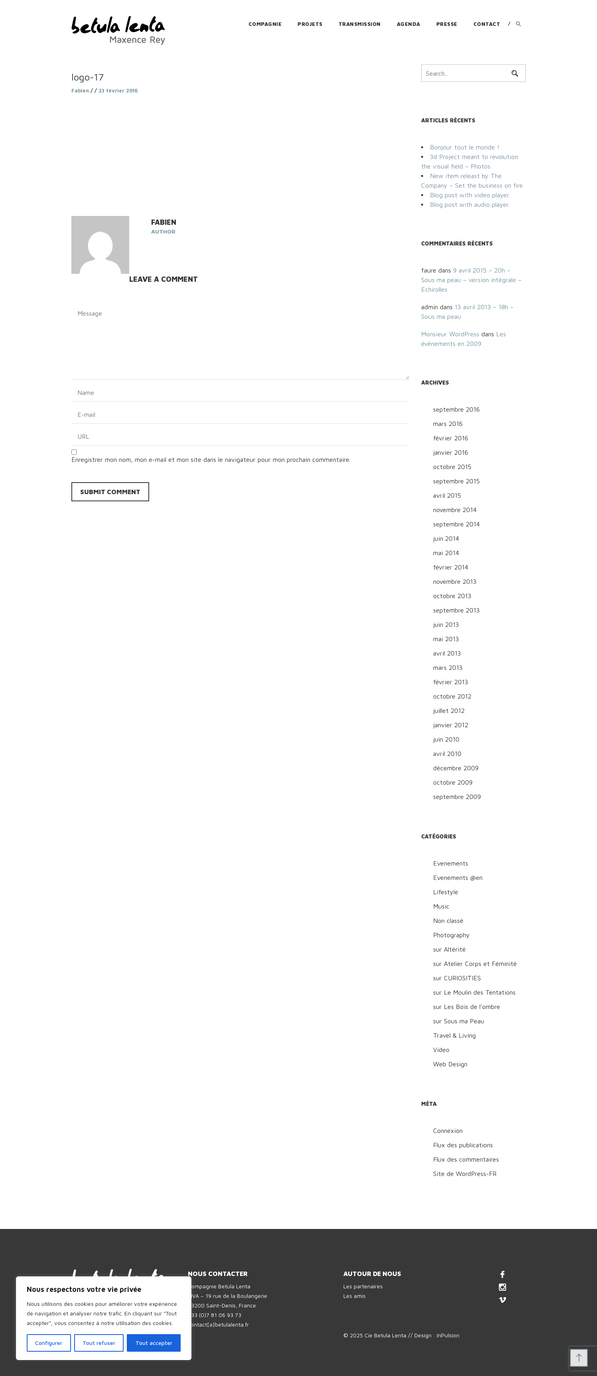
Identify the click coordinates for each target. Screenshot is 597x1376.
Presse (446, 24)
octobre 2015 (452, 466)
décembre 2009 (456, 767)
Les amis (354, 1295)
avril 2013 (447, 653)
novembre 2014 (455, 509)
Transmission (360, 24)
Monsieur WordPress (450, 334)
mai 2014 (446, 552)
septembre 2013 (456, 610)
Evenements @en (458, 877)
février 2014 (450, 567)
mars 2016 (448, 423)
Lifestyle (445, 891)
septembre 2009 (457, 796)
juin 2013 (446, 624)
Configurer (48, 1342)
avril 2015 (447, 495)
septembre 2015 (456, 481)
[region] (103, 1318)
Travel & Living (454, 1035)
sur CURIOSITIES (457, 977)
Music (441, 906)
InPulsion (448, 1335)
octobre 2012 (452, 696)
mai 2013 (446, 638)
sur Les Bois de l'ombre (466, 1006)
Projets (310, 24)
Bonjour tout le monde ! (464, 147)
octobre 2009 (453, 782)
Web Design (450, 1064)
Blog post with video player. (470, 194)
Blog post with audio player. (470, 204)
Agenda (408, 24)
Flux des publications (463, 1144)
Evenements (450, 863)
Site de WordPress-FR (465, 1173)
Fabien (80, 90)
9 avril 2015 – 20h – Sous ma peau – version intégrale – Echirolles (471, 280)
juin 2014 (446, 538)
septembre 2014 (456, 524)
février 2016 (450, 438)
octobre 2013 (452, 595)
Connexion (448, 1130)
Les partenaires (363, 1286)
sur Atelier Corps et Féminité (475, 963)
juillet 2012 (449, 710)
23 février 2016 (118, 90)
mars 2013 (448, 667)
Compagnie (265, 24)
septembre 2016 (456, 409)
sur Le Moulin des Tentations (474, 992)
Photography (451, 934)
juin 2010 (446, 739)
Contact (486, 24)
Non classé (448, 920)
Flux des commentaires (466, 1159)
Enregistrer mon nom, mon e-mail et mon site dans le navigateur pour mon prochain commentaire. (211, 459)
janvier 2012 (450, 724)
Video (441, 1049)
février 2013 (450, 681)
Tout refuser (99, 1342)
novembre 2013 (455, 581)
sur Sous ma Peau (458, 1021)
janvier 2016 (450, 452)
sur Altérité (449, 949)
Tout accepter (154, 1342)
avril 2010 (447, 753)
